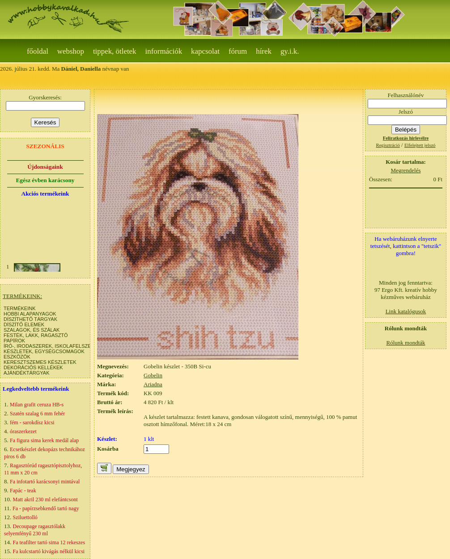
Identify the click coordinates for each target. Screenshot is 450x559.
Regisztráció (388, 145)
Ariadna (153, 384)
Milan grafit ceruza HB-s (37, 404)
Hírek (264, 51)
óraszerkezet (23, 431)
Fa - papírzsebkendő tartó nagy (46, 508)
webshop (70, 51)
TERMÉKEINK (20, 308)
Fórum (238, 51)
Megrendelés (405, 170)
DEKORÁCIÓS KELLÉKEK (33, 367)
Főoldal (37, 51)
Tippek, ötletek (114, 51)
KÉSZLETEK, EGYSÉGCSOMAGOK (44, 351)
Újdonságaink (45, 166)
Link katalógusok (406, 311)
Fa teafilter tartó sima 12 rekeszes (49, 542)
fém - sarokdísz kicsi (32, 422)
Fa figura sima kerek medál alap (44, 440)
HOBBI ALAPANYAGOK (30, 313)
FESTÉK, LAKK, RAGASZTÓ (36, 335)
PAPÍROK (14, 340)
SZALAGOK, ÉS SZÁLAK (31, 330)
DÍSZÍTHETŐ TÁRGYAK (30, 319)
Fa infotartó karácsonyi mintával (45, 481)
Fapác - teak (23, 490)
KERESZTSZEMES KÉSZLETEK (40, 362)
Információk (164, 51)
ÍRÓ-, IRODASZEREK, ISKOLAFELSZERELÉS (55, 346)
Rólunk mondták (405, 342)
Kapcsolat (205, 51)
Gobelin (153, 375)
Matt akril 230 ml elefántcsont (45, 499)
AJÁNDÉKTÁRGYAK (27, 373)
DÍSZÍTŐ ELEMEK (24, 324)
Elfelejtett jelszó (420, 145)
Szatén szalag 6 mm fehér (37, 413)
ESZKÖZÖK (17, 356)
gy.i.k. (289, 51)
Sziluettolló (25, 517)
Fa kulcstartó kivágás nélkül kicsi (49, 551)
